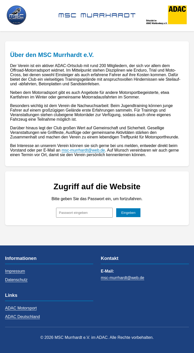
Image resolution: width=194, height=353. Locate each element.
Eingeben (128, 213)
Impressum (15, 271)
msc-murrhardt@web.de (83, 150)
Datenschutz (16, 280)
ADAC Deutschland (22, 317)
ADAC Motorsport (21, 308)
